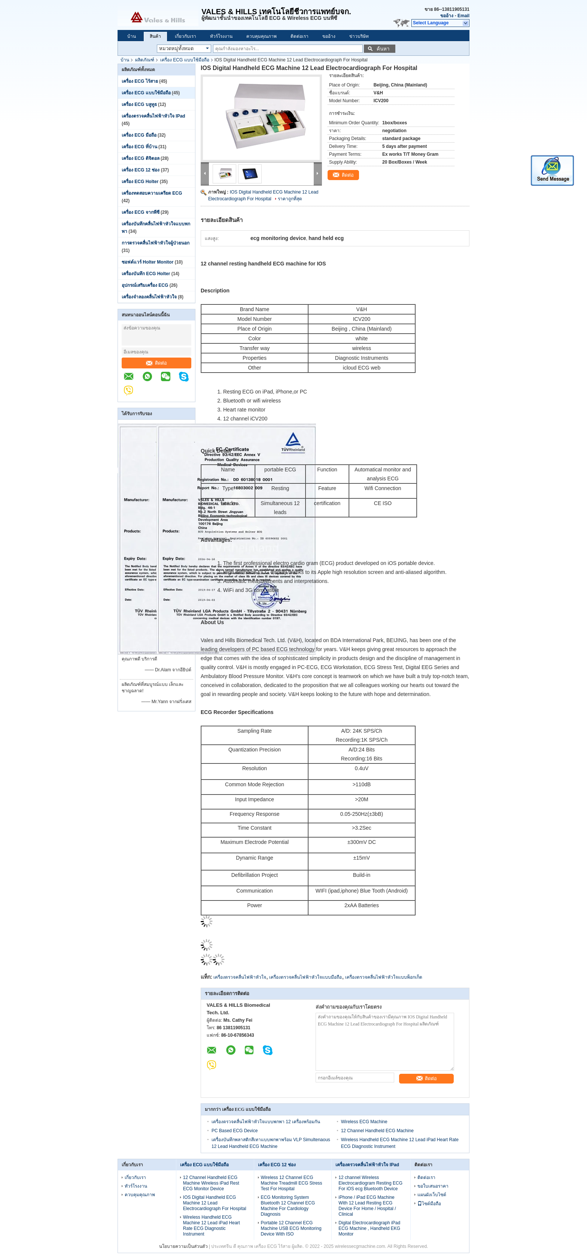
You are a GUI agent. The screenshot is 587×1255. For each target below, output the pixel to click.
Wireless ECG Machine (364, 1121)
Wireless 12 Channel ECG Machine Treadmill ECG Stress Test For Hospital (291, 1183)
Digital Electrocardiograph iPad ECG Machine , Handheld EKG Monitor (369, 1228)
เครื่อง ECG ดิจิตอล (140, 158)
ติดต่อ (156, 363)
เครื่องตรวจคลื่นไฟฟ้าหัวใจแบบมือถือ (305, 977)
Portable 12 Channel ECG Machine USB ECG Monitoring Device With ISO (291, 1228)
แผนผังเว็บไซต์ (431, 1194)
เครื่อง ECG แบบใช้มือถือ (184, 60)
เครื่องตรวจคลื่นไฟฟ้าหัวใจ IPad (153, 116)
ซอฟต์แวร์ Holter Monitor (147, 262)
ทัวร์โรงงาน (221, 36)
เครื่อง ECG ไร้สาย (140, 81)
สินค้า (155, 36)
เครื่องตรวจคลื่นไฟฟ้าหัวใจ (239, 977)
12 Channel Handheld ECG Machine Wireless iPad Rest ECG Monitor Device (211, 1183)
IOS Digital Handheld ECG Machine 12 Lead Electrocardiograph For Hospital (214, 1203)
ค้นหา (383, 49)
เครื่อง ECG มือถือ (139, 135)
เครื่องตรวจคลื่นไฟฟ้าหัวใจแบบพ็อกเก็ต (383, 977)
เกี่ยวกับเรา (185, 36)
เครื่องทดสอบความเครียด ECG (152, 193)
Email (463, 15)
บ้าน (131, 36)
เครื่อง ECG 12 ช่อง (140, 170)
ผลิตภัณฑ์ (144, 60)
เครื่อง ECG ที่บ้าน (139, 146)
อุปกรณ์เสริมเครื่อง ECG (145, 285)
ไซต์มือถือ (429, 1203)
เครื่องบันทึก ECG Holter (146, 273)
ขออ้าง (446, 15)
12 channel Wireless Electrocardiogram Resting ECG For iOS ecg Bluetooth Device (370, 1183)
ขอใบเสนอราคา (432, 1186)
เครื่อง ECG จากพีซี (140, 212)
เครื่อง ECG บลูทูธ (139, 104)
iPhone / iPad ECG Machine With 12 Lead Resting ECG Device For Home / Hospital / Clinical (367, 1206)
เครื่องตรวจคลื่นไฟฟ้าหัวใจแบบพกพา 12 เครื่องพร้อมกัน (266, 1121)
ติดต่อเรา (299, 36)
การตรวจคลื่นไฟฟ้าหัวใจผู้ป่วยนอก (155, 243)
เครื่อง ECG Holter (140, 181)
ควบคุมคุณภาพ (261, 36)
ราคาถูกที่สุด (290, 198)
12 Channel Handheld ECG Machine (377, 1130)
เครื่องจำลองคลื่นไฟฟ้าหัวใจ (149, 297)
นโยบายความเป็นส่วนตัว (183, 1246)
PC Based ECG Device (235, 1130)
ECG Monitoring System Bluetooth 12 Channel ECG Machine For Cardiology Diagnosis (288, 1206)
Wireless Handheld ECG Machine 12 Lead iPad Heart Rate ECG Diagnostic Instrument (211, 1226)
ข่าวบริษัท (359, 36)
